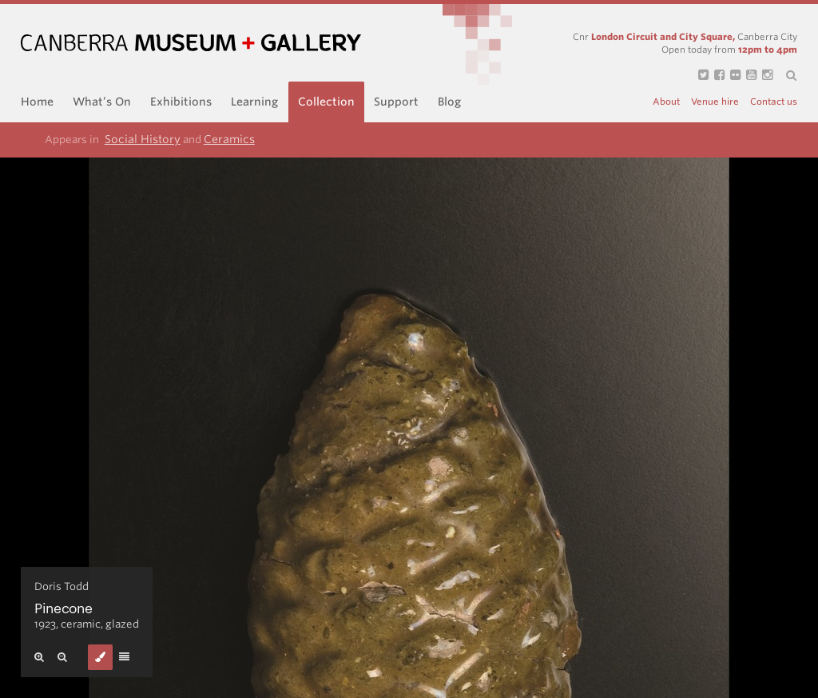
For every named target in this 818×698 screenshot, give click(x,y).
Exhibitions (181, 101)
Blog (449, 101)
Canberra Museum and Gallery (191, 43)
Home (37, 101)
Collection (326, 101)
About (666, 102)
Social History (143, 139)
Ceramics (229, 139)
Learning (254, 101)
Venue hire (715, 102)
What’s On (102, 101)
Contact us (773, 102)
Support (396, 101)
